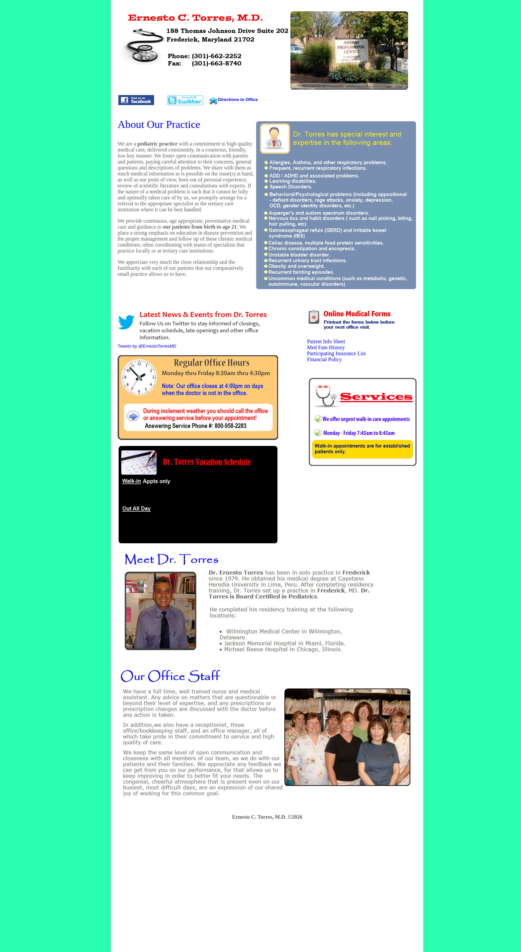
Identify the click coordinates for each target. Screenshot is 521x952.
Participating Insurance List (336, 353)
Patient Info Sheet (326, 341)
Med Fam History (326, 347)
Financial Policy (324, 359)
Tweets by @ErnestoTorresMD (147, 346)
